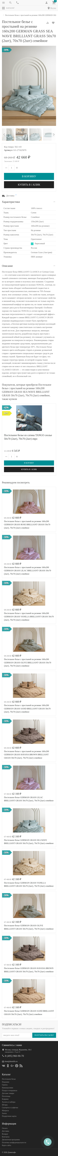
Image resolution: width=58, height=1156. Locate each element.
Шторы (4, 1105)
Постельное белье (9, 1079)
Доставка (5, 1131)
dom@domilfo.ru (11, 1061)
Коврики (5, 1099)
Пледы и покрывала (9, 1090)
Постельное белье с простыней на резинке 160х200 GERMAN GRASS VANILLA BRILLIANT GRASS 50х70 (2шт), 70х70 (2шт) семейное (29, 616)
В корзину (29, 176)
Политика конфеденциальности (14, 1142)
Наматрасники (7, 1088)
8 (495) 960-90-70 (14, 1056)
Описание (7, 265)
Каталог (8, 8)
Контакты (5, 1137)
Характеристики (11, 201)
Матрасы (5, 1110)
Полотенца (6, 1096)
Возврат (5, 1134)
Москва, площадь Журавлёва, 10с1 (18, 1050)
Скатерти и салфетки (10, 1108)
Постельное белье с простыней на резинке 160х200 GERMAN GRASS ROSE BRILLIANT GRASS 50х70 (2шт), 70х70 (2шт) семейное (27, 524)
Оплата (4, 1128)
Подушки (5, 1082)
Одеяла (4, 1085)
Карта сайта (6, 1145)
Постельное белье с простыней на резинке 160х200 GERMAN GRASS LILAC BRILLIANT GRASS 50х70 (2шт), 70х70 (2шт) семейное (27, 570)
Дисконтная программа (11, 1140)
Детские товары (8, 1093)
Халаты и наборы (8, 1102)
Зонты (4, 1113)
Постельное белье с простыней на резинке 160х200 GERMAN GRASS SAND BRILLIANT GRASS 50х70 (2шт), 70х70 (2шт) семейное (27, 708)
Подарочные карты (9, 1116)
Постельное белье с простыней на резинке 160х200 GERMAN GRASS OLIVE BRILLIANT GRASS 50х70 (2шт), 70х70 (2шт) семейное (27, 662)
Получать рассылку (44, 1035)
